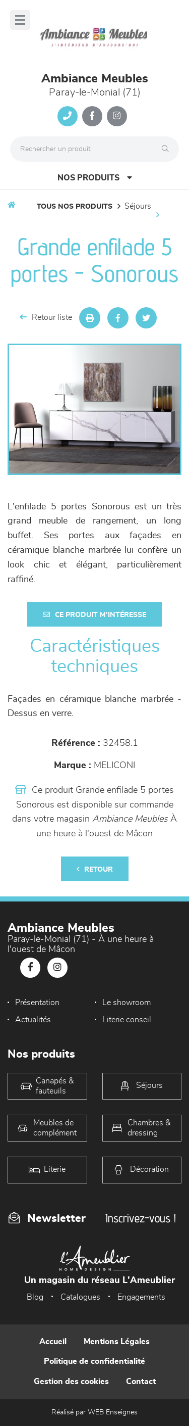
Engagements (141, 1297)
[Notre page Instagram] (117, 116)
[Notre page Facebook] (92, 116)
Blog (35, 1297)
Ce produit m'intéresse (94, 615)
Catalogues (80, 1297)
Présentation (37, 1003)
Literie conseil (126, 1020)
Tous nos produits (74, 206)
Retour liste (46, 317)
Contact (141, 1381)
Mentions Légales (117, 1342)
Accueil (53, 1342)
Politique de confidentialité (94, 1361)
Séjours (137, 206)
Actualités (33, 1020)
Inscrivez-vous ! (140, 1218)
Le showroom (126, 1003)
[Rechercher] (168, 149)
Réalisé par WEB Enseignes (94, 1412)
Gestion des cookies (71, 1381)
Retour (95, 869)
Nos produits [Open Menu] (94, 177)
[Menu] (20, 20)
